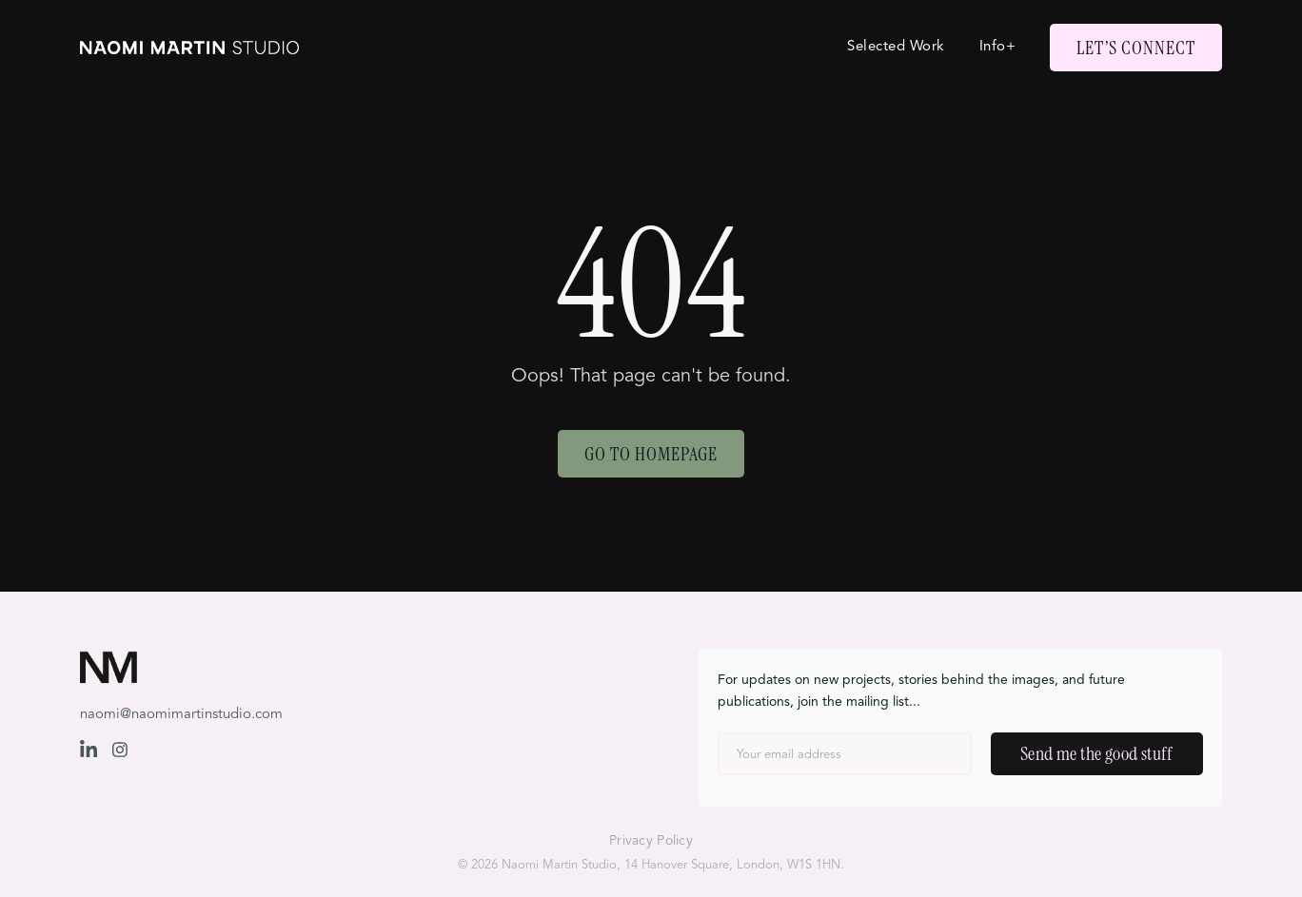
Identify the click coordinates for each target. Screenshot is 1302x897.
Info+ (997, 47)
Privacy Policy (651, 841)
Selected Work (896, 47)
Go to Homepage (651, 453)
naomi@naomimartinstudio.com (181, 715)
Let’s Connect (1135, 47)
